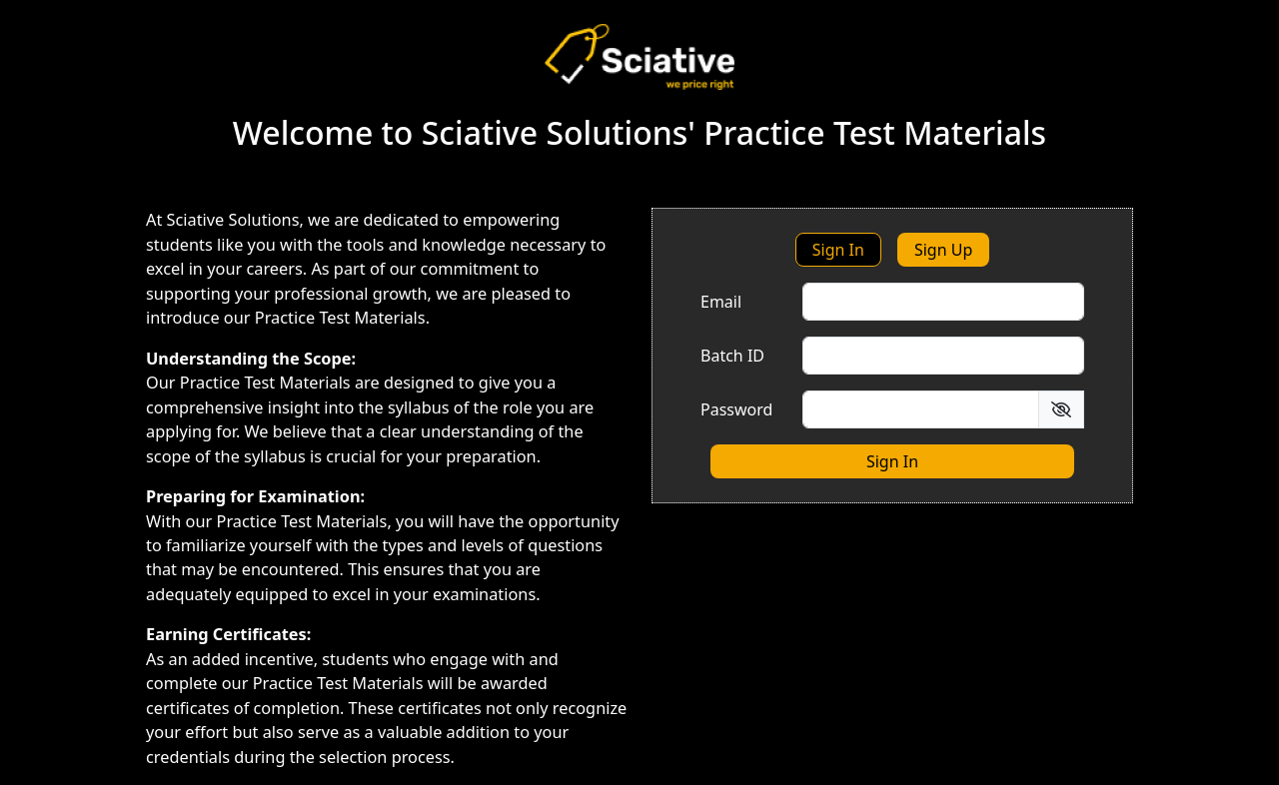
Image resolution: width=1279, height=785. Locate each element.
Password (736, 409)
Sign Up (943, 250)
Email (720, 302)
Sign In (838, 250)
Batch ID (732, 356)
